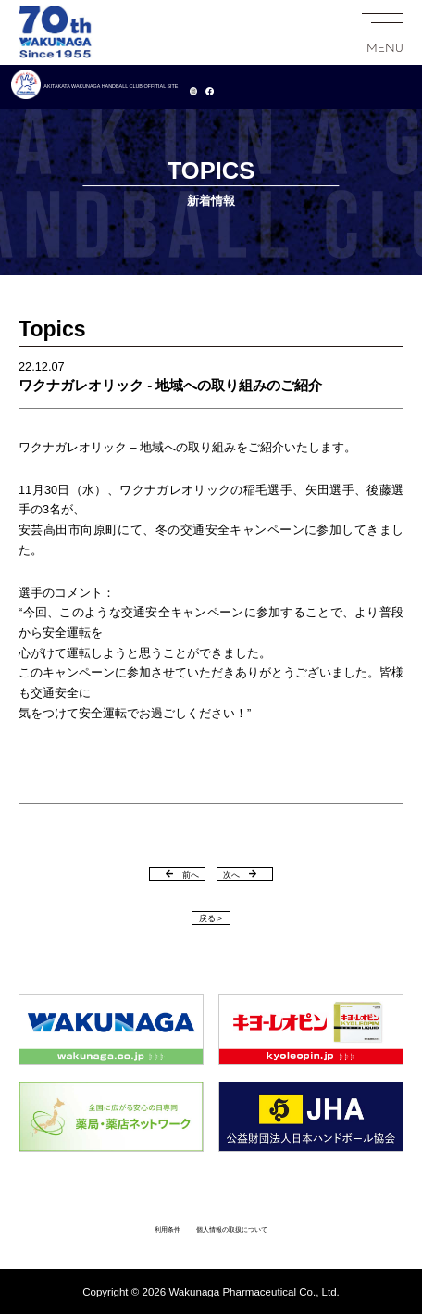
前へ (166, 872)
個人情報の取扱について (243, 1229)
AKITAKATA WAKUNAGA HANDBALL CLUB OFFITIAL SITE (199, 87)
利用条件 (137, 1229)
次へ (256, 872)
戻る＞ (211, 916)
